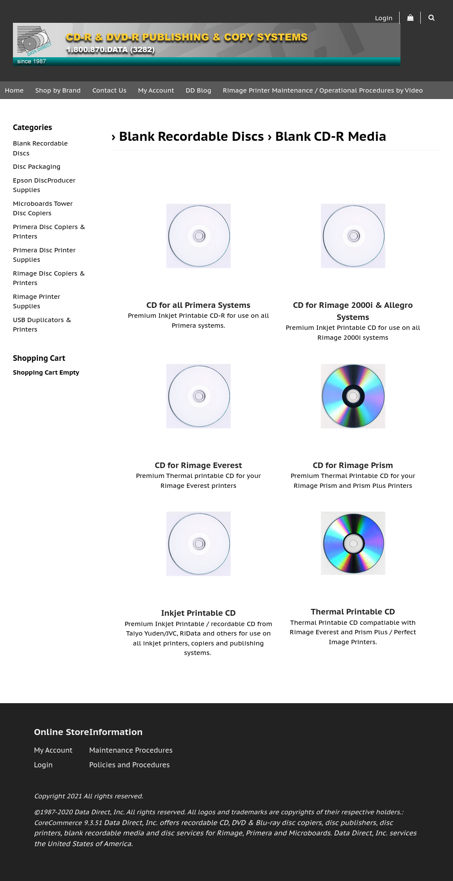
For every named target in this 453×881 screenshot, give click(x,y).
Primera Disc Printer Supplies (44, 255)
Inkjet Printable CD (198, 613)
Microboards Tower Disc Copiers (43, 208)
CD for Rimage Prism (353, 465)
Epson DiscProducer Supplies (44, 185)
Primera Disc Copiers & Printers (49, 232)
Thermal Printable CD (353, 611)
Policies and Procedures (129, 764)
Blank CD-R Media (331, 135)
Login (384, 17)
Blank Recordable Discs (191, 135)
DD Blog (198, 90)
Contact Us (109, 90)
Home (14, 90)
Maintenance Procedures (131, 750)
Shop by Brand (58, 90)
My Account (156, 90)
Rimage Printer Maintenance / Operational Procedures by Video (323, 90)
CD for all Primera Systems (198, 305)
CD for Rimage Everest (198, 465)
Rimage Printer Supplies (36, 301)
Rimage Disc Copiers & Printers (49, 278)
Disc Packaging (37, 166)
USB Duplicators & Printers (42, 325)
